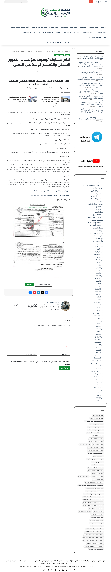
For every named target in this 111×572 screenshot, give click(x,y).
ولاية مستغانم (98, 390)
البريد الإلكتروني (65, 353)
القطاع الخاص (64, 27)
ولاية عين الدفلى (98, 368)
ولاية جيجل (99, 347)
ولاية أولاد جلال (98, 254)
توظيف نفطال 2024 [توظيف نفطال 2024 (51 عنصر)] (83, 476)
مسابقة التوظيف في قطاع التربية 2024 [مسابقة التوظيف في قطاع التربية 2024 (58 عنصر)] (93, 546)
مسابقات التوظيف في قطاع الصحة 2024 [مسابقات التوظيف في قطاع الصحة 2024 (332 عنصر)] (93, 538)
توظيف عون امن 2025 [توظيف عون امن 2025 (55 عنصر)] (97, 465)
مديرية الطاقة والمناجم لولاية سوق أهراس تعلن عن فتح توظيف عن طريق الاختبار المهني (91, 85)
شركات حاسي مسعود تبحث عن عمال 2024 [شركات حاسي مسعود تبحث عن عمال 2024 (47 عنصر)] (93, 503)
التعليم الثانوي (97, 193)
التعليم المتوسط (96, 199)
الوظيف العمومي (94, 27)
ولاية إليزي (99, 257)
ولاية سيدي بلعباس (97, 363)
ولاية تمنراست (98, 326)
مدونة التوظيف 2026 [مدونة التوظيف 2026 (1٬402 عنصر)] (97, 517)
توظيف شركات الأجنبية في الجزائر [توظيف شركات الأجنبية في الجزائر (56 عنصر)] (95, 459)
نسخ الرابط (29, 285)
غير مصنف (99, 230)
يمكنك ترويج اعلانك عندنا (37, 566)
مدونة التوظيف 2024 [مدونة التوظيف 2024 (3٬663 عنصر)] (85, 511)
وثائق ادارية (77, 32)
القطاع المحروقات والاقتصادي (39, 27)
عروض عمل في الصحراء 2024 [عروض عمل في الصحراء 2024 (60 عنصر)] (96, 508)
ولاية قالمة (99, 384)
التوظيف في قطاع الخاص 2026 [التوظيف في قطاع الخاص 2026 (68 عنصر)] (95, 430)
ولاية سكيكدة (98, 358)
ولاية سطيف (99, 353)
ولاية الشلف (99, 276)
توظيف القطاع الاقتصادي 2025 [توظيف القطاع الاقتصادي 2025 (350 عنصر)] (95, 450)
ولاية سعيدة (99, 355)
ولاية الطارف (99, 278)
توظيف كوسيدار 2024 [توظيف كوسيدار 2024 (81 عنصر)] (97, 474)
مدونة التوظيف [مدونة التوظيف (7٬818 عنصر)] (98, 511)
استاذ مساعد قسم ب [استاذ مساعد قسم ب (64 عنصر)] (98, 415)
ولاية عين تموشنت (97, 371)
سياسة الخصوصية (60, 566)
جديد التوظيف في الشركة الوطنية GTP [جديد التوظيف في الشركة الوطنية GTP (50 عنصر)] (94, 482)
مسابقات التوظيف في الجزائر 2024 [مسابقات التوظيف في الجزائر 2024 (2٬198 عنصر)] (94, 532)
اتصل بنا (80, 566)
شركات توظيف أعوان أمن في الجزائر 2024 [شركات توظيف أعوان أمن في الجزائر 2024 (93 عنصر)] (93, 494)
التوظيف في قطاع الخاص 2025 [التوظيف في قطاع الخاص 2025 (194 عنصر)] (95, 427)
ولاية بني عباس (98, 313)
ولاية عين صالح (98, 374)
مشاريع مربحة (27, 32)
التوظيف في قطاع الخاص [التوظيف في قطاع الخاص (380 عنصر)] (96, 424)
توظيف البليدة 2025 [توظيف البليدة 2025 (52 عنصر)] (98, 436)
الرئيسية (103, 27)
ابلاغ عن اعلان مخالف (24, 566)
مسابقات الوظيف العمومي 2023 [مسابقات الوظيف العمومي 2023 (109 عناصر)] (95, 543)
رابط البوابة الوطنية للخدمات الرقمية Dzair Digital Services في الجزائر (91, 57)
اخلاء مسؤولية (50, 566)
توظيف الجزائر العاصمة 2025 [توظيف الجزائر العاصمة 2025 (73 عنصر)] (96, 439)
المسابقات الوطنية (101, 32)
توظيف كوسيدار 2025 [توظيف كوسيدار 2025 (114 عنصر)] (97, 476)
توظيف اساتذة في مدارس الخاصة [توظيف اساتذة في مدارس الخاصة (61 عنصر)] (95, 433)
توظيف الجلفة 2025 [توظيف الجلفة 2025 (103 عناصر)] (84, 444)
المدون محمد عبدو (52, 302)
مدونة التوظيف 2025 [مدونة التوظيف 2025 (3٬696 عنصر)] (97, 514)
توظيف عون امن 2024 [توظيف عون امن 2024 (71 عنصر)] (97, 462)
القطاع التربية (83, 27)
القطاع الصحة (73, 27)
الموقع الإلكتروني (31, 353)
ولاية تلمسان (99, 323)
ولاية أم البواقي (98, 252)
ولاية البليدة (99, 262)
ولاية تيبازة (99, 334)
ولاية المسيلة (99, 284)
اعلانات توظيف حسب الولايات (98, 37)
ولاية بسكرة (99, 307)
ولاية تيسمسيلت (98, 339)
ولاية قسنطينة (98, 387)
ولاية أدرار (100, 249)
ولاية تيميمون (98, 342)
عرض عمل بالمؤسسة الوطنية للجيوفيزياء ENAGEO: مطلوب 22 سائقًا (91, 118)
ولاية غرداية (99, 379)
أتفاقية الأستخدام (72, 566)
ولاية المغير (99, 286)
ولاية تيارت (100, 331)
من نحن (91, 566)
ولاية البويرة (99, 265)
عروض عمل (66, 51)
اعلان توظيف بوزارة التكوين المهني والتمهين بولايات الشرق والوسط (50, 191)
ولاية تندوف (99, 329)
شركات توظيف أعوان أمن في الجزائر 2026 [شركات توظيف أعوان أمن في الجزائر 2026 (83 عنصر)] (93, 500)
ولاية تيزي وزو (98, 337)
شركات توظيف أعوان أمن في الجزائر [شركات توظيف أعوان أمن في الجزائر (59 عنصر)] (94, 491)
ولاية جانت (100, 345)
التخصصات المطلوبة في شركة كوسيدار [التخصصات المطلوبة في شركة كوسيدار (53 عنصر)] (94, 421)
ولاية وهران (99, 400)
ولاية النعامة (99, 292)
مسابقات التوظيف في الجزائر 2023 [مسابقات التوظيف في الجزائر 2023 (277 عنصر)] (94, 529)
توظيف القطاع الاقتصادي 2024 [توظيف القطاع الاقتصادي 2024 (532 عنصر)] (95, 447)
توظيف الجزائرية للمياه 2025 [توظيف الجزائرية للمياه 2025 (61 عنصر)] (96, 442)
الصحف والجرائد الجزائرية (95, 204)
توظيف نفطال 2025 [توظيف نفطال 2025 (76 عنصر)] (98, 479)
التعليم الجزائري (48, 32)
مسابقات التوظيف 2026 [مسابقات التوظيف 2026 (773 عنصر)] (96, 526)
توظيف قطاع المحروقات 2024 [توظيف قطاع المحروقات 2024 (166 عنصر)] (95, 471)
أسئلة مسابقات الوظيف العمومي (20, 27)
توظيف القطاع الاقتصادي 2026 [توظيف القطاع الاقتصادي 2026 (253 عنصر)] (95, 453)
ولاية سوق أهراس (97, 360)
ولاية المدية (99, 281)
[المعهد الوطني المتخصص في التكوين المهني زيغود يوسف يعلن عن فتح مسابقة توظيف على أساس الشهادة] (65, 99)
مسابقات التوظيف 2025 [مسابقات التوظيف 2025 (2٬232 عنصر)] (96, 523)
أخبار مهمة (58, 32)
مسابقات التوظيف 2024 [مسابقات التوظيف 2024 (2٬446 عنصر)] (96, 520)
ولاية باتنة (100, 297)
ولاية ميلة (100, 395)
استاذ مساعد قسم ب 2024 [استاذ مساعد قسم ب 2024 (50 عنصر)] (96, 418)
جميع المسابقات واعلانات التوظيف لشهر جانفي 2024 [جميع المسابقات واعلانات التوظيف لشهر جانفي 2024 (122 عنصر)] (90, 485)
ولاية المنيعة (99, 289)
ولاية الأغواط (99, 260)
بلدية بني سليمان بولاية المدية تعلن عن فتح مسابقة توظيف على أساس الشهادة (90, 78)
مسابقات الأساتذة (88, 32)
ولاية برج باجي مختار (97, 302)
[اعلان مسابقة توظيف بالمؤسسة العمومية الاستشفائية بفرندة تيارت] (32, 99)
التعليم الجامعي (96, 196)
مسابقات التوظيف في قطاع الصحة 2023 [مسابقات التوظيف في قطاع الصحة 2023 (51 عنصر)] (93, 535)
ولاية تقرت (100, 321)
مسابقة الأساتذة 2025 (94, 225)
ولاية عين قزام (98, 376)
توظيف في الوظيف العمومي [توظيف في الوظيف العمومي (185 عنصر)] (95, 468)
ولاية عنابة (99, 366)
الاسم (68, 346)
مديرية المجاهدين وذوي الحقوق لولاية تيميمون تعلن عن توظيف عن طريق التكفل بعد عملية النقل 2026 (90, 110)
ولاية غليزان (99, 382)
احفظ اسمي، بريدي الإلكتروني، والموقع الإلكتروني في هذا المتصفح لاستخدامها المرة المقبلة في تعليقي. (39, 362)
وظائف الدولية (37, 32)
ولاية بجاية (99, 299)
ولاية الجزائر (99, 270)
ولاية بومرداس (98, 315)
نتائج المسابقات (68, 32)
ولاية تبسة (99, 318)
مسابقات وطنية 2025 (94, 223)
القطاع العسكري (53, 27)
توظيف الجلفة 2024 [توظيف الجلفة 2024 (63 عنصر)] (98, 444)
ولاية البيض (99, 268)
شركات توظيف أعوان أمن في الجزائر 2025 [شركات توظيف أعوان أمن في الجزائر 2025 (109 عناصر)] (93, 497)
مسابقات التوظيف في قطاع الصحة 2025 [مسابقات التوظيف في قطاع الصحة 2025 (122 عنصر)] (93, 540)
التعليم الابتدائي (96, 191)
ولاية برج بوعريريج (97, 305)
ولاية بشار (100, 310)
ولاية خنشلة (99, 350)
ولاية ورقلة (99, 398)
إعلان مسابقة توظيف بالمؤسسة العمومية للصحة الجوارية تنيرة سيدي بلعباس (91, 91)
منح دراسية (99, 238)
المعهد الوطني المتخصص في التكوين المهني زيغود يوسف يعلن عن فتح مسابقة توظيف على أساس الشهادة (50, 100)
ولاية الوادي (99, 294)
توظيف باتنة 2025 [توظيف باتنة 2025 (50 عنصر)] (98, 456)
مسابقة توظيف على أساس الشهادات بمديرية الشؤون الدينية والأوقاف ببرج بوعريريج (91, 98)
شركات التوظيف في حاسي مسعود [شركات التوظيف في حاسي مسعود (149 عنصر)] (94, 488)
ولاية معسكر (99, 392)
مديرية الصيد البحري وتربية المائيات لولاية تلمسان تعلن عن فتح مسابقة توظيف (92, 104)
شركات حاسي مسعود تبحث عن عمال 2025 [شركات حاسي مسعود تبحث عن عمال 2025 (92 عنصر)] (93, 506)
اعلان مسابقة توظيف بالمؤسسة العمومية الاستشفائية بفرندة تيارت (17, 98)
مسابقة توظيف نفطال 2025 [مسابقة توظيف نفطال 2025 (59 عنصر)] (96, 549)
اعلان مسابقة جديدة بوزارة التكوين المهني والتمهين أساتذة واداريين (50, 195)
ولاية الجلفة (99, 273)
